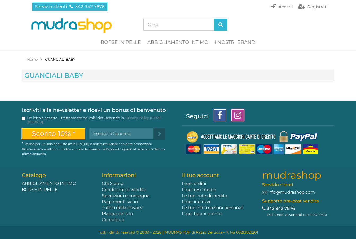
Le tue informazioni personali (213, 207)
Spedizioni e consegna (126, 195)
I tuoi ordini (194, 183)
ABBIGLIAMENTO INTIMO (177, 42)
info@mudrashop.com (291, 192)
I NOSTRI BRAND (235, 42)
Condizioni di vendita (124, 189)
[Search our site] (178, 25)
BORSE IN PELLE (121, 42)
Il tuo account (200, 175)
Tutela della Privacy (122, 207)
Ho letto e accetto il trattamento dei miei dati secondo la (94, 120)
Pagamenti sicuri (120, 201)
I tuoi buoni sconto (202, 213)
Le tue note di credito (204, 195)
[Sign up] (159, 134)
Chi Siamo (112, 183)
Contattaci (113, 219)
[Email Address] (121, 134)
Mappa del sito (117, 213)
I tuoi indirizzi (196, 201)
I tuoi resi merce (199, 189)
